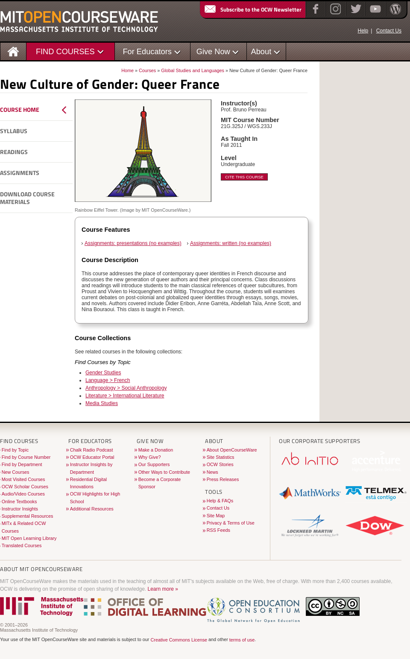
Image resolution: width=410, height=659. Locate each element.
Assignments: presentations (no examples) (133, 243)
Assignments (19, 173)
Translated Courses (22, 545)
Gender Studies (103, 373)
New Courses (15, 472)
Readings (14, 152)
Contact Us (388, 31)
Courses (147, 70)
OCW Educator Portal (92, 457)
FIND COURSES (65, 51)
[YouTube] (374, 14)
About (261, 51)
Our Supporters (154, 464)
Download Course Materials (27, 198)
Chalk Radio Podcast (91, 449)
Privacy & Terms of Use (231, 522)
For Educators (147, 51)
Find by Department (22, 464)
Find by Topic (15, 449)
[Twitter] (355, 14)
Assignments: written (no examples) (230, 243)
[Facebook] (314, 14)
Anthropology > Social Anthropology (126, 388)
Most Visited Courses (23, 479)
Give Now (213, 51)
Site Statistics (220, 457)
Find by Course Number (26, 457)
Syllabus (13, 131)
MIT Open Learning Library (29, 538)
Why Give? (149, 457)
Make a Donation (155, 449)
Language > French (107, 380)
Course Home (19, 110)
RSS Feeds (218, 530)
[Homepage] (13, 51)
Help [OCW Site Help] (362, 31)
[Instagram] (334, 14)
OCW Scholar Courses (25, 486)
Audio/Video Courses (23, 493)
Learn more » (163, 589)
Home (127, 70)
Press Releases (223, 479)
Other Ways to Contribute (164, 472)
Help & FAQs (220, 500)
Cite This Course (244, 177)
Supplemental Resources (27, 516)
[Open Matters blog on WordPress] (394, 14)
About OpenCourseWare (232, 449)
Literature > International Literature (124, 396)
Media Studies (101, 403)
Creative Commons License (178, 639)
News (212, 472)
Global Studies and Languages (192, 70)
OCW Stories (220, 464)
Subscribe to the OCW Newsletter (252, 9)
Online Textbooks (19, 501)
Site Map (216, 515)
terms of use (242, 639)
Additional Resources (92, 508)
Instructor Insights (20, 508)
